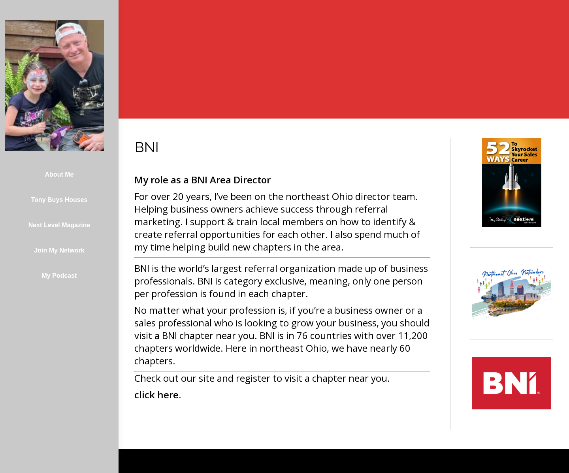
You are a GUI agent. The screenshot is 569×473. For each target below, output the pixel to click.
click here (156, 394)
